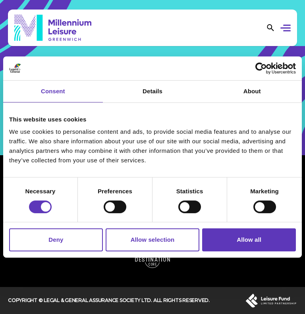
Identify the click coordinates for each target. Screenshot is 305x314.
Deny (55, 239)
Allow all (249, 239)
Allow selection (153, 239)
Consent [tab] (53, 91)
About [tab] (252, 91)
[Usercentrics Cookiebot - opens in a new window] (261, 68)
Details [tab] (152, 91)
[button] (287, 29)
